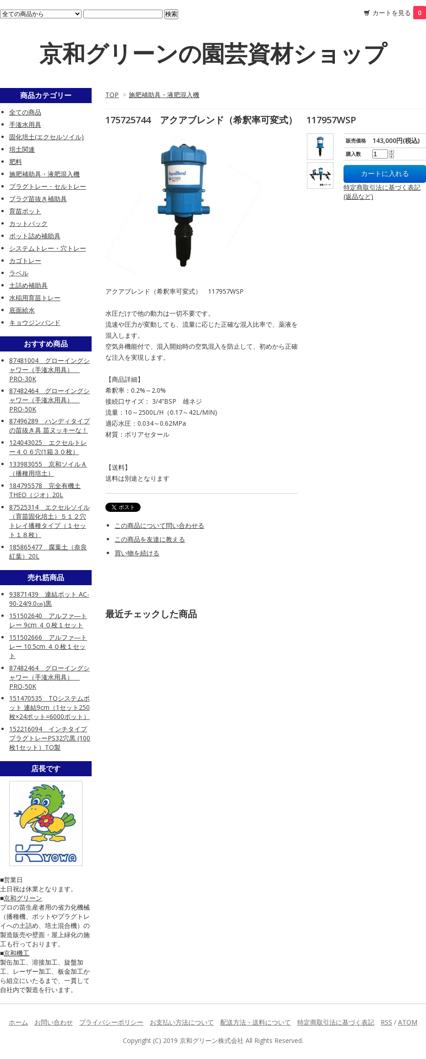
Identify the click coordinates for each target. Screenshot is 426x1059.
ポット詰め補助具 (34, 235)
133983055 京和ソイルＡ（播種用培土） (48, 468)
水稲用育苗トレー (34, 297)
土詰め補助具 (28, 285)
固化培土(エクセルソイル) (46, 136)
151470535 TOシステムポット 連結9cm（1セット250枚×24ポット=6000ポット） (49, 707)
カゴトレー (25, 260)
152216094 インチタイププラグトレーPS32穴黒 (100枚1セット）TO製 (49, 738)
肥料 (15, 161)
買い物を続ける (137, 553)
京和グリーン (23, 898)
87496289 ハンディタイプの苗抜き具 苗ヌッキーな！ (49, 425)
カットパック (28, 223)
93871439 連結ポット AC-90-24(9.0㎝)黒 (49, 599)
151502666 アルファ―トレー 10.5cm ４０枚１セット (48, 646)
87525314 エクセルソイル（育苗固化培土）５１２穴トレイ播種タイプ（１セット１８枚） (49, 521)
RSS (386, 1022)
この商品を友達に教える (150, 539)
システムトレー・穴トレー (47, 248)
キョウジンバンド (34, 322)
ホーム (18, 1022)
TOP (112, 94)
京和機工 (16, 953)
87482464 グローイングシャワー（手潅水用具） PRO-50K (49, 399)
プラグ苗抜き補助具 (38, 198)
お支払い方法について (182, 1022)
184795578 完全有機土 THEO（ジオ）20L (45, 490)
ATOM (407, 1022)
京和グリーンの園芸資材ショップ (213, 53)
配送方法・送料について (255, 1022)
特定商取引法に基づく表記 (335, 1022)
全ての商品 (25, 112)
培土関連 (22, 149)
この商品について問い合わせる (159, 525)
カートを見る (399, 12)
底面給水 (22, 310)
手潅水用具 (25, 124)
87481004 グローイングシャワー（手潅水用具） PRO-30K (49, 369)
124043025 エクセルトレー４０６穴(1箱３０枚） (48, 447)
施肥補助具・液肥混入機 (164, 94)
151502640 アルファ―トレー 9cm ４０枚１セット (48, 620)
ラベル (18, 273)
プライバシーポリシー (111, 1022)
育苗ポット (25, 211)
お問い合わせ (53, 1022)
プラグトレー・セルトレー (47, 186)
